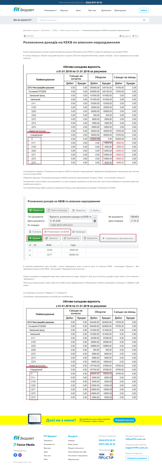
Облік (55, 30)
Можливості (51, 10)
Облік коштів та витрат (70, 30)
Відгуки (64, 10)
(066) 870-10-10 (94, 2)
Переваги (48, 440)
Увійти (143, 10)
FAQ (45, 459)
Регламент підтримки (78, 456)
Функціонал (73, 459)
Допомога (106, 10)
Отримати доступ (124, 420)
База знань (73, 444)
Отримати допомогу (137, 458)
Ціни (78, 10)
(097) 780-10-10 (107, 444)
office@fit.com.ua (135, 439)
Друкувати (126, 36)
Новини (71, 440)
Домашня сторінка (31, 30)
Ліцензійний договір (77, 452)
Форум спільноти (75, 448)
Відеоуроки (120, 10)
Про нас (92, 10)
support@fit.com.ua (136, 447)
